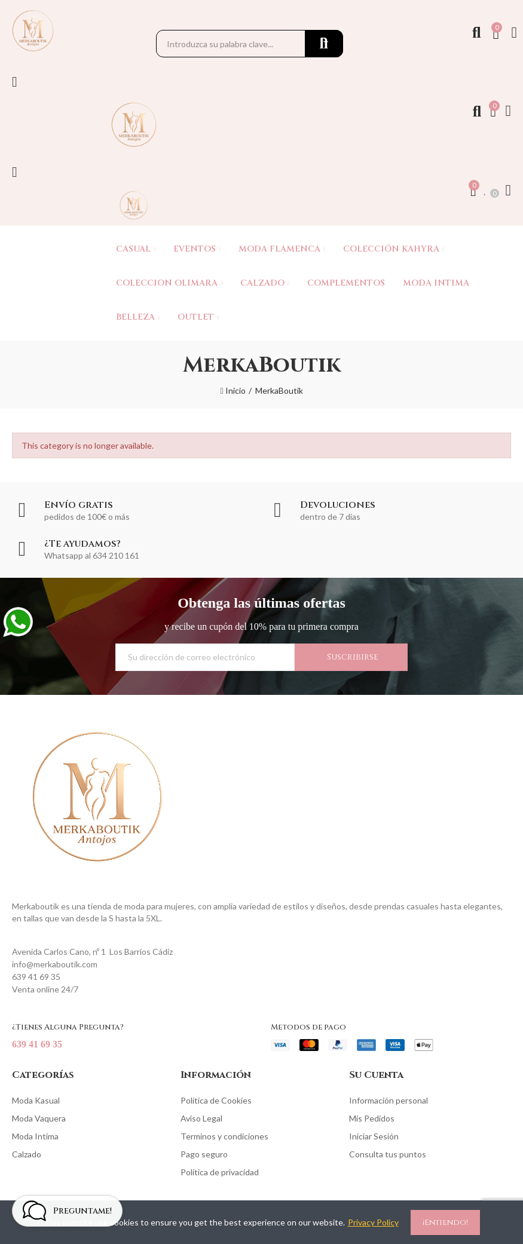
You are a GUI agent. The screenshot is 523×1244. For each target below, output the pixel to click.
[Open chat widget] (67, 1210)
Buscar (324, 43)
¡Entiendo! (445, 1222)
